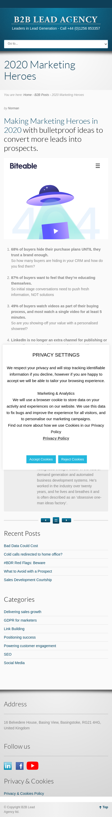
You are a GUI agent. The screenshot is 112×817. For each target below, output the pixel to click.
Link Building (14, 629)
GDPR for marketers (20, 620)
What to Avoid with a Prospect (28, 571)
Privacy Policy (56, 438)
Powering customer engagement (30, 646)
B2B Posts (41, 95)
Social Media (14, 663)
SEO (8, 654)
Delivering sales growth (22, 612)
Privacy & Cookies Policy (24, 793)
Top (105, 807)
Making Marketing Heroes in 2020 (51, 125)
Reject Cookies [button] (72, 459)
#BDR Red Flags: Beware (24, 563)
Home (27, 95)
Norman (13, 108)
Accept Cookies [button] (41, 459)
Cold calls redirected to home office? (33, 554)
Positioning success (20, 637)
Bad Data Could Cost (21, 546)
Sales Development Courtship (28, 580)
